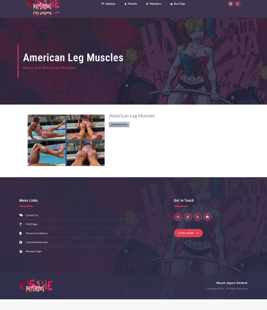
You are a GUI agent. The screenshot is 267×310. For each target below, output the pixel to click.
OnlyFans (53, 5)
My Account (210, 5)
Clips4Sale (35, 5)
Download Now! (119, 135)
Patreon (71, 5)
